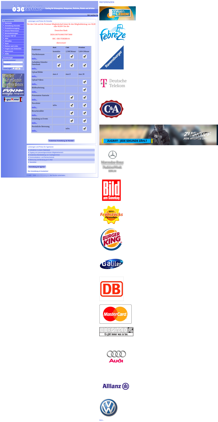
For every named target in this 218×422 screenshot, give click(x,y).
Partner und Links (11, 46)
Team (7, 43)
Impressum (9, 51)
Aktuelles (8, 41)
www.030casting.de (42, 175)
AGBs (7, 54)
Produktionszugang (12, 28)
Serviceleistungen (11, 33)
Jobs (6, 38)
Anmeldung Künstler (12, 26)
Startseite (8, 23)
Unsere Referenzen (12, 31)
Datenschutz (9, 20)
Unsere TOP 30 (10, 36)
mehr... (34, 58)
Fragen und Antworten (13, 49)
